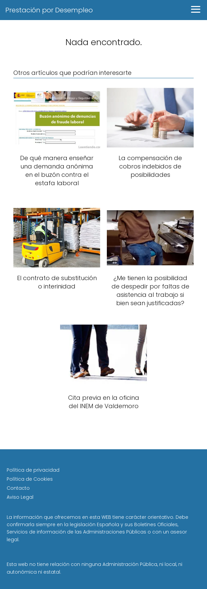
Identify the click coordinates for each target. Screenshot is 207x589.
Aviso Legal (20, 497)
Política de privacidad (33, 470)
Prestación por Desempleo (49, 10)
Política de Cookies (30, 479)
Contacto (18, 488)
